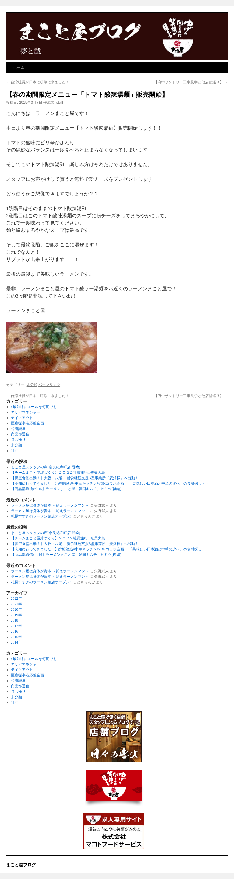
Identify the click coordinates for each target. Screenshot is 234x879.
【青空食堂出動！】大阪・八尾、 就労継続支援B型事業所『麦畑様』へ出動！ (75, 478)
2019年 (16, 615)
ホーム (19, 67)
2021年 (16, 604)
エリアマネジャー (25, 412)
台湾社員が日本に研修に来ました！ (37, 82)
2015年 (16, 637)
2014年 (16, 642)
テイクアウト (22, 418)
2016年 (16, 631)
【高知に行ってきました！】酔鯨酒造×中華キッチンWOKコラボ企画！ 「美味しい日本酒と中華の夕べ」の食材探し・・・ (112, 483)
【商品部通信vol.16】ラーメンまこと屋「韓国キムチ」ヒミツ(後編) (66, 489)
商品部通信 (20, 434)
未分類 (32, 385)
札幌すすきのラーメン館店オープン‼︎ (41, 516)
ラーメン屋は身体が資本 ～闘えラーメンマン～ (50, 505)
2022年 (16, 598)
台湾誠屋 (18, 429)
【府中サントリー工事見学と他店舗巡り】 (191, 82)
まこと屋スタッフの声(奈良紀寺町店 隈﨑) (45, 467)
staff (59, 102)
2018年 (16, 620)
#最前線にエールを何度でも (34, 407)
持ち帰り (18, 440)
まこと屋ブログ (21, 864)
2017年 (16, 626)
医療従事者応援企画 (27, 423)
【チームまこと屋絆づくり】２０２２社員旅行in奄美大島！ (60, 472)
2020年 (16, 609)
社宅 (14, 450)
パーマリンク (49, 385)
